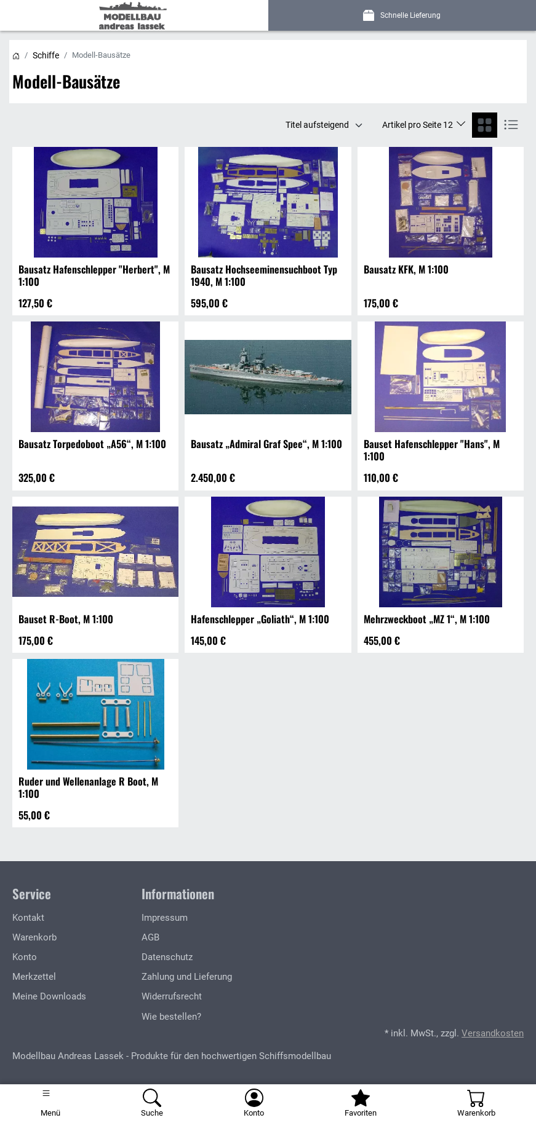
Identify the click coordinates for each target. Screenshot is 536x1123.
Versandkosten (493, 1033)
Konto (24, 957)
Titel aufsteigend (317, 125)
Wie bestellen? (171, 1016)
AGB (150, 937)
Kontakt (28, 917)
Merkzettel (34, 976)
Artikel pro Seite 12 (418, 125)
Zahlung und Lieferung (187, 976)
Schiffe (46, 55)
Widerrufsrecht (172, 996)
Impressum (165, 917)
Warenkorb (34, 937)
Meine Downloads (49, 996)
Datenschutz (167, 957)
